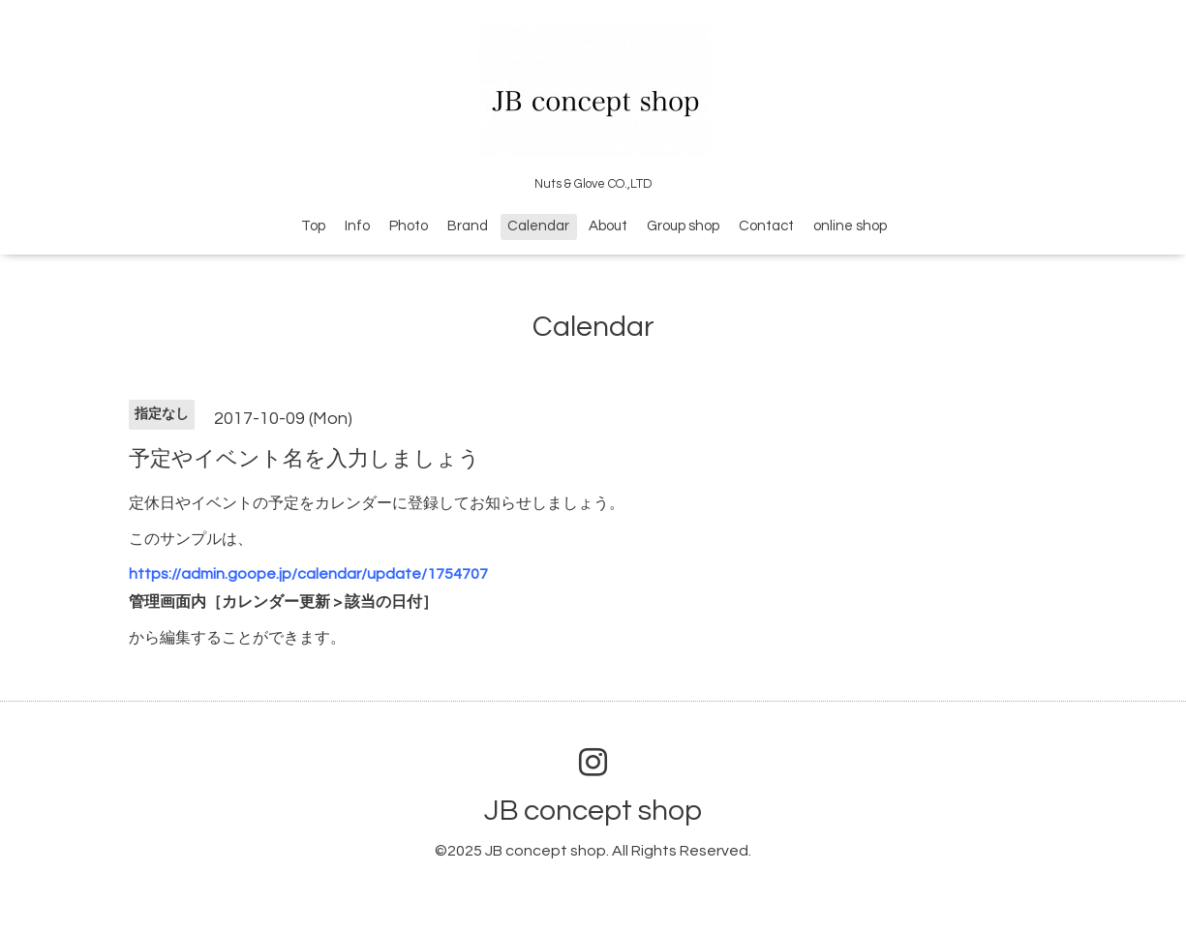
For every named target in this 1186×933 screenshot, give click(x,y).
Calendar (538, 226)
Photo (408, 226)
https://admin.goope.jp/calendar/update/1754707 (308, 574)
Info (357, 226)
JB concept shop (593, 811)
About (608, 226)
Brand (467, 226)
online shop (850, 226)
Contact (766, 226)
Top (313, 226)
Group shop (683, 226)
